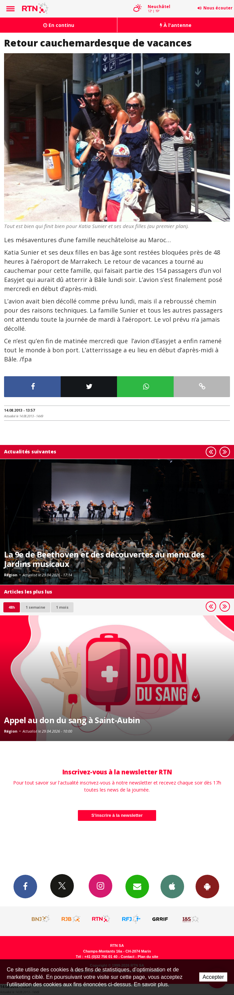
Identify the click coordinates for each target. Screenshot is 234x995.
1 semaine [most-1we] (35, 607)
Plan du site (148, 957)
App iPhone (172, 886)
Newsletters (137, 886)
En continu (58, 25)
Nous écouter (218, 8)
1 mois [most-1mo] (62, 607)
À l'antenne (176, 25)
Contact (127, 957)
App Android (207, 886)
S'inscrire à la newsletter (117, 815)
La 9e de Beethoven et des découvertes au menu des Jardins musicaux (104, 559)
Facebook (25, 886)
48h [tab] (11, 607)
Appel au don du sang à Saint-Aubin (72, 720)
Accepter (213, 977)
